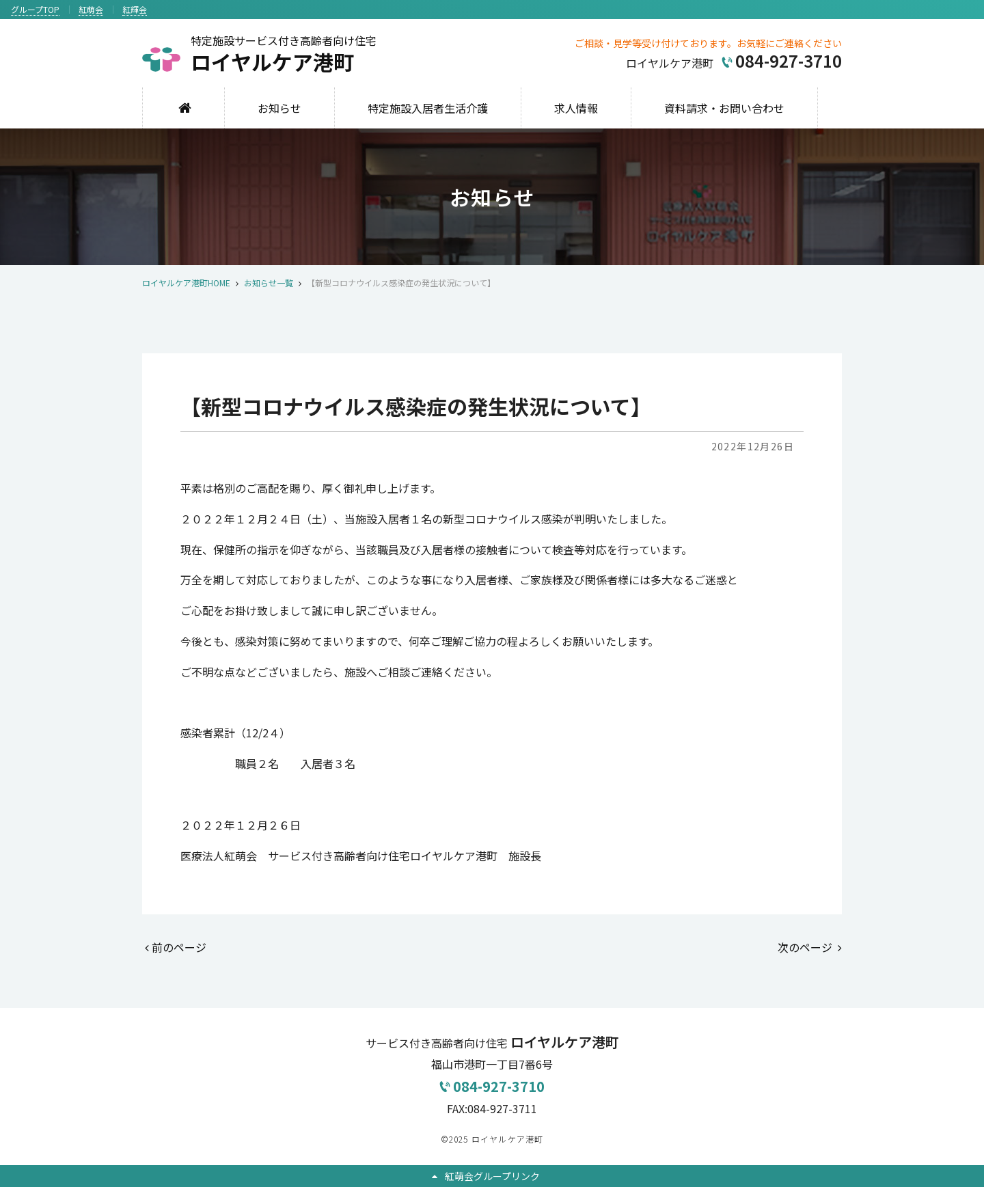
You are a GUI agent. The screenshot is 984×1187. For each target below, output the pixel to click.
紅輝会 (134, 9)
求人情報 (576, 108)
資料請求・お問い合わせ (724, 108)
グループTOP (35, 9)
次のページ (810, 947)
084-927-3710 (492, 1086)
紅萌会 (91, 9)
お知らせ (279, 108)
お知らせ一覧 (268, 282)
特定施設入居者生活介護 (428, 108)
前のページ (175, 947)
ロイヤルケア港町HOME (186, 282)
